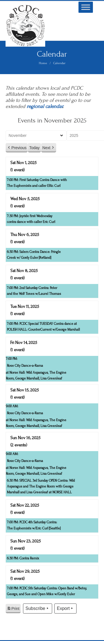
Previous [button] (16, 147)
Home (43, 63)
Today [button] (34, 147)
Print (13, 609)
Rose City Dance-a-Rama (25, 366)
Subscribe (38, 608)
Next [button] (48, 147)
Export (65, 608)
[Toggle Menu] (85, 7)
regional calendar (44, 106)
